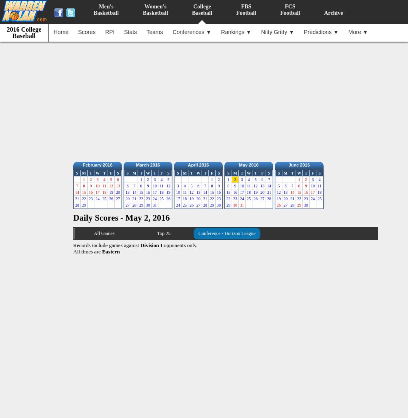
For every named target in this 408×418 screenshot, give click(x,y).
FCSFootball (290, 10)
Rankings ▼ (236, 32)
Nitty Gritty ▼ (277, 32)
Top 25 (164, 233)
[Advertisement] (206, 100)
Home (61, 32)
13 (128, 192)
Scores (87, 32)
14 (134, 192)
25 (104, 199)
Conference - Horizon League (227, 233)
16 (148, 192)
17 (155, 192)
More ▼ (358, 32)
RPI (109, 32)
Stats (130, 32)
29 (84, 205)
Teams (154, 32)
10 (155, 186)
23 (91, 199)
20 (118, 192)
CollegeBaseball (202, 10)
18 (162, 192)
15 (141, 192)
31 (155, 205)
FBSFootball (246, 10)
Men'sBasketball (106, 10)
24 (98, 199)
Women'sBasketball (155, 10)
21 (77, 199)
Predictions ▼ (321, 32)
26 (111, 199)
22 (84, 199)
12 (168, 186)
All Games (104, 233)
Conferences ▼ (191, 32)
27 (118, 199)
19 (111, 192)
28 (77, 205)
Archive (333, 13)
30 (148, 205)
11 (162, 186)
